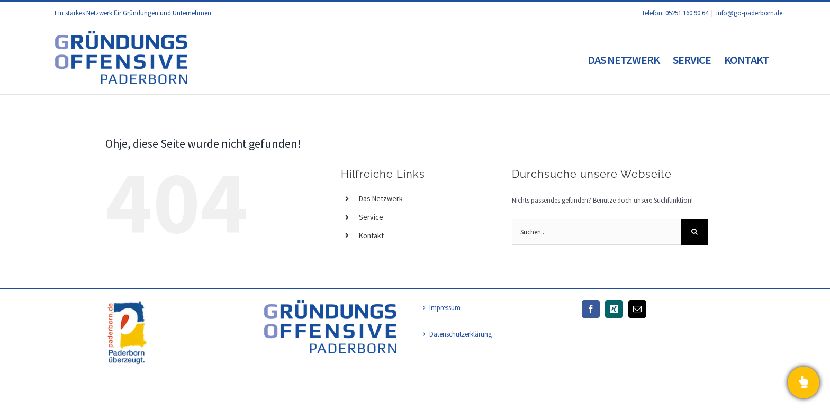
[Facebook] (591, 309)
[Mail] (637, 309)
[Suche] (694, 232)
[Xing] (614, 309)
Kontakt (371, 235)
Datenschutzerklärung (460, 334)
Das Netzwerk (381, 198)
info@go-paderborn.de (749, 12)
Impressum (445, 307)
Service (371, 217)
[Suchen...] (596, 232)
